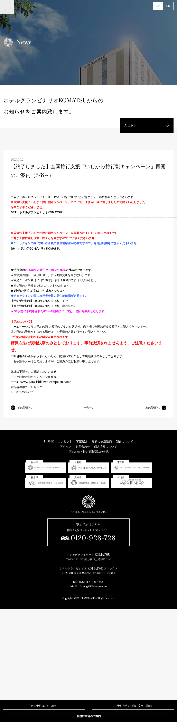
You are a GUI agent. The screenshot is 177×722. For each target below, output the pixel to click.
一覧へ (88, 408)
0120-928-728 (88, 538)
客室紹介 (82, 441)
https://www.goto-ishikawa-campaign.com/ (41, 382)
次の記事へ (155, 408)
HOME (49, 441)
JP (158, 6)
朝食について (124, 441)
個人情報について (105, 447)
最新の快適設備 (102, 441)
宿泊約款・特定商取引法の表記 (88, 452)
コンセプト (65, 441)
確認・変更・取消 (133, 706)
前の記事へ (21, 408)
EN (168, 6)
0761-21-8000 (87, 582)
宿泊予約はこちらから (44, 706)
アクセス (66, 447)
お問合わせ (83, 447)
